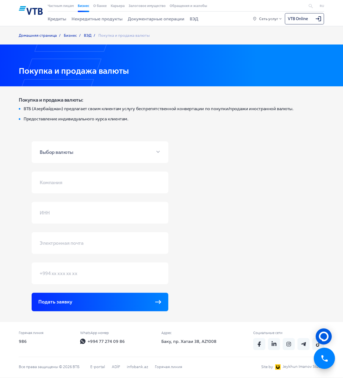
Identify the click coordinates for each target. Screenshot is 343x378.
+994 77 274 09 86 (102, 341)
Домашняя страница (38, 35)
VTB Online (304, 18)
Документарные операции (156, 18)
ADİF (116, 367)
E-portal (97, 367)
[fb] (259, 345)
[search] (310, 5)
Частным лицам (61, 5)
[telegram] (303, 345)
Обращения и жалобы (188, 5)
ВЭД (194, 18)
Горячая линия (168, 367)
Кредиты (57, 18)
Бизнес (83, 5)
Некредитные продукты (97, 18)
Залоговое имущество (147, 5)
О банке (100, 5)
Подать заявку (100, 302)
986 (23, 341)
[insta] (289, 345)
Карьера (118, 5)
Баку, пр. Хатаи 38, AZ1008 (189, 341)
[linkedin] (274, 345)
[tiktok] (318, 345)
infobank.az (137, 367)
